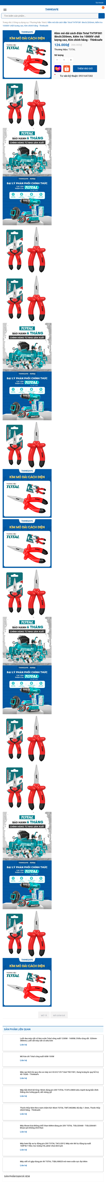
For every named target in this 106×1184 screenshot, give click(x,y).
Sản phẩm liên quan (17, 1029)
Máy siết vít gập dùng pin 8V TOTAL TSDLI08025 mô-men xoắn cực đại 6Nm (53, 1161)
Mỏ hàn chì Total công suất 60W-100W (37, 1056)
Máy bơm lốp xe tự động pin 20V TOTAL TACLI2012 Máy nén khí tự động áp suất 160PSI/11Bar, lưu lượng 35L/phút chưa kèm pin (55, 1144)
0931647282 (85, 75)
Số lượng (58, 55)
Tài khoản (99, 3)
